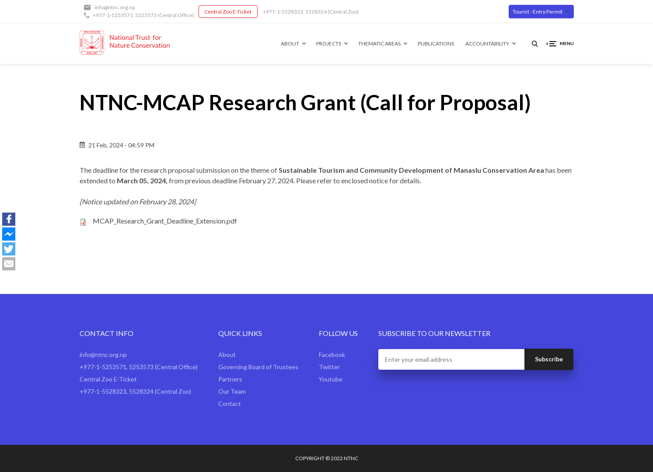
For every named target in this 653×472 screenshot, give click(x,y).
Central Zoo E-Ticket (227, 11)
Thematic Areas (379, 43)
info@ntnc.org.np (114, 7)
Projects (328, 43)
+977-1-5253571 (113, 15)
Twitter (329, 367)
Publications (436, 43)
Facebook (332, 354)
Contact (229, 403)
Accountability (487, 43)
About (290, 43)
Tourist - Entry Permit (537, 11)
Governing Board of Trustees (258, 367)
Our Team (232, 391)
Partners (230, 379)
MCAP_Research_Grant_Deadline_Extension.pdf (165, 221)
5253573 (146, 15)
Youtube (330, 379)
